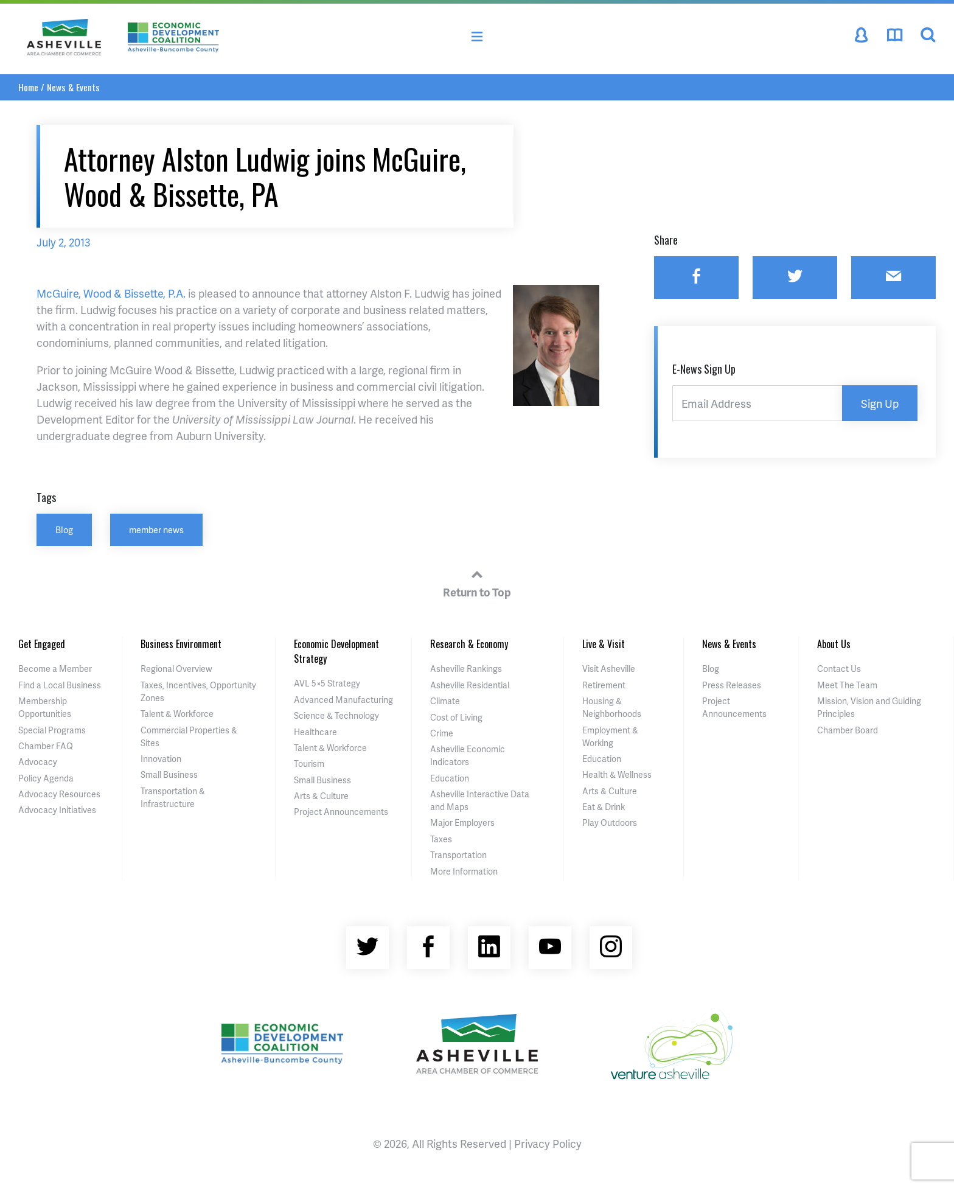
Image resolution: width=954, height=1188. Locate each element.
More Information (464, 871)
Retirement (603, 685)
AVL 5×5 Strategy (327, 683)
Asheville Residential (469, 685)
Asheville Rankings (466, 668)
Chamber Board (847, 730)
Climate (445, 701)
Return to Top (477, 581)
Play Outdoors (609, 822)
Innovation (161, 758)
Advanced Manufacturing (343, 699)
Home (28, 87)
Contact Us (839, 668)
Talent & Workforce (177, 713)
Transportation (458, 855)
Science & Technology (336, 715)
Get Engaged (41, 644)
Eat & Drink (603, 806)
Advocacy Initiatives (57, 810)
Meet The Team (847, 685)
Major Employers (462, 822)
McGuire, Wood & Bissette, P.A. (111, 293)
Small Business (169, 774)
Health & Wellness (617, 774)
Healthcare (315, 732)
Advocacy (37, 761)
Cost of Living (456, 717)
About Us (834, 644)
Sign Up (880, 403)
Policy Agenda (46, 778)
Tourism (309, 763)
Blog (64, 529)
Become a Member (55, 668)
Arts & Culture (321, 796)
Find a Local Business (59, 685)
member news (156, 529)
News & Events (73, 87)
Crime (441, 733)
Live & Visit (603, 644)
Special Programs (52, 730)
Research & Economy (469, 644)
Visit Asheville (608, 668)
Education (449, 778)
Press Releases (731, 685)
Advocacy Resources (59, 794)
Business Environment (181, 644)
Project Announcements (341, 811)
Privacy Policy (548, 1143)
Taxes (441, 839)
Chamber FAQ (45, 746)
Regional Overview (176, 668)
